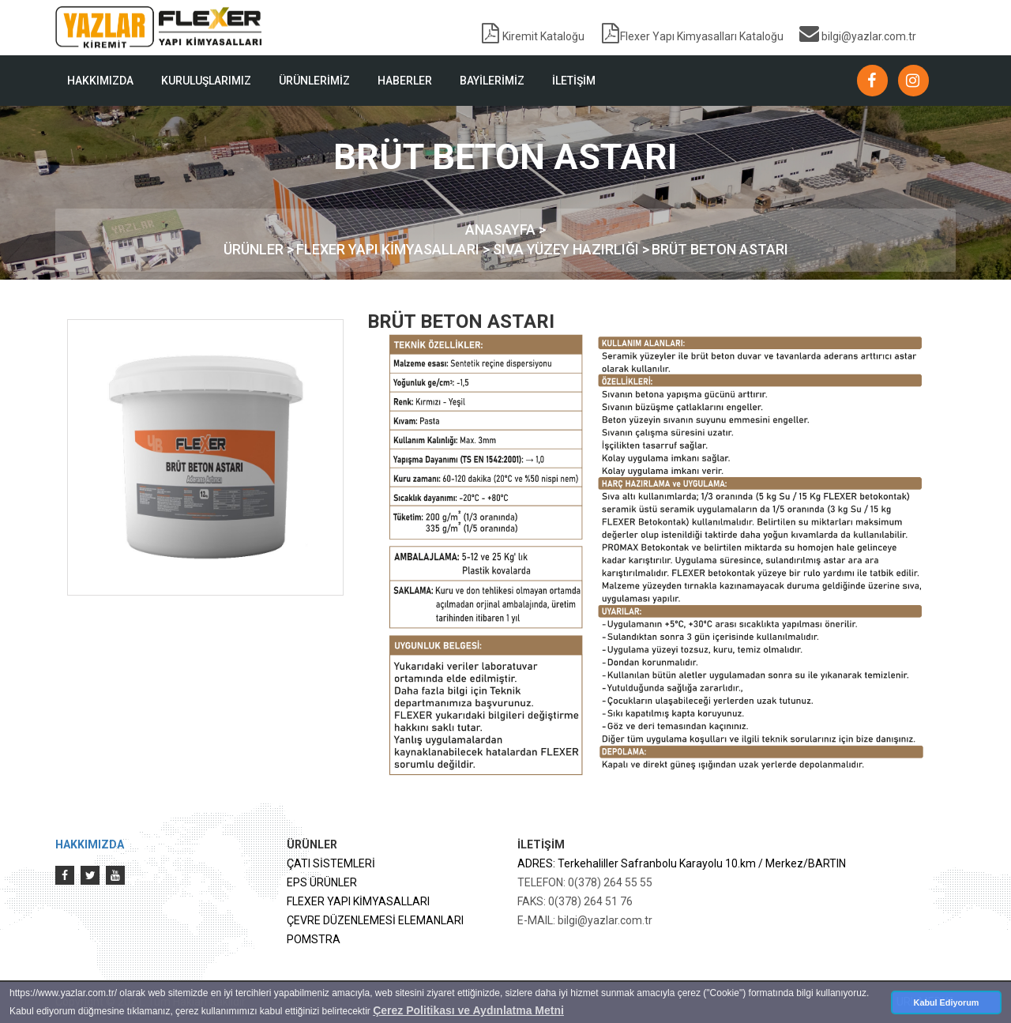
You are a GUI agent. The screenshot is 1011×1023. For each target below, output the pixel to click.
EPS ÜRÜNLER (322, 882)
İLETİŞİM (574, 80)
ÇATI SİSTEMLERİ (331, 863)
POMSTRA (313, 939)
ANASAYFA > (505, 229)
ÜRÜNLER (255, 249)
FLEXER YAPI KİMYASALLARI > (394, 249)
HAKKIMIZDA (100, 80)
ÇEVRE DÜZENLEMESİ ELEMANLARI (375, 920)
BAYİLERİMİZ (492, 80)
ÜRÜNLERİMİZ (314, 80)
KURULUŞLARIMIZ (206, 80)
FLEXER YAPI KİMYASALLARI (358, 901)
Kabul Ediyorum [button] (946, 1002)
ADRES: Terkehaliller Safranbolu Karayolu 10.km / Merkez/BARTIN (681, 863)
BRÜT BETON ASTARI (720, 249)
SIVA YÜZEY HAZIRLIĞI (567, 249)
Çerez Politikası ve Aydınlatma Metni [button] (468, 1010)
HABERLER (405, 80)
